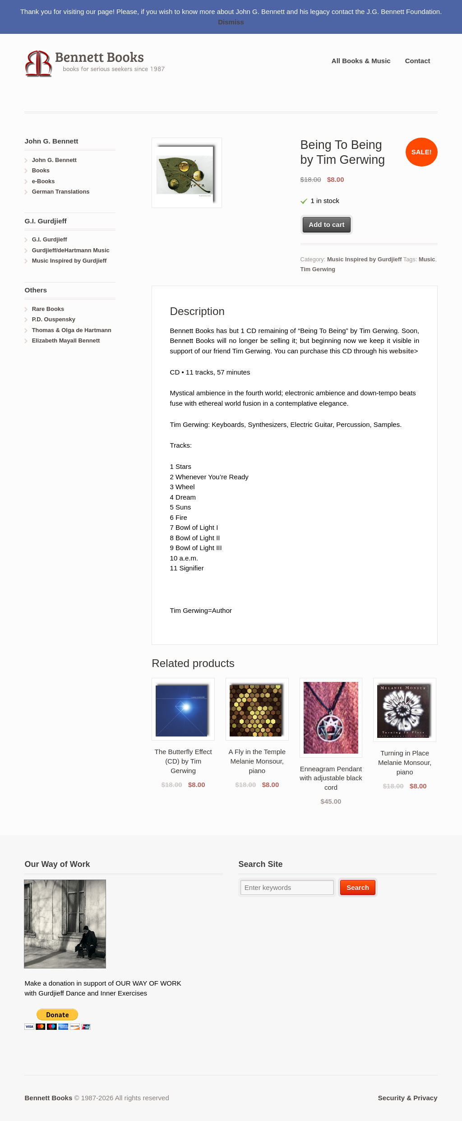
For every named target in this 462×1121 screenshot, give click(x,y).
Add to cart (326, 224)
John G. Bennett (54, 160)
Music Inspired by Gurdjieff (364, 259)
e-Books (43, 181)
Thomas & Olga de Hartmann (71, 330)
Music (427, 259)
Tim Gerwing (318, 269)
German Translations (61, 191)
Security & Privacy (408, 1098)
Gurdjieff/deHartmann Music (71, 250)
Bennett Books (48, 1098)
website (401, 351)
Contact (417, 61)
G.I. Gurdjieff (49, 239)
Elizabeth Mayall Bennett (66, 340)
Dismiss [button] (231, 22)
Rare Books (48, 309)
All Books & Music (361, 61)
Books (41, 170)
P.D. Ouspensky (53, 319)
